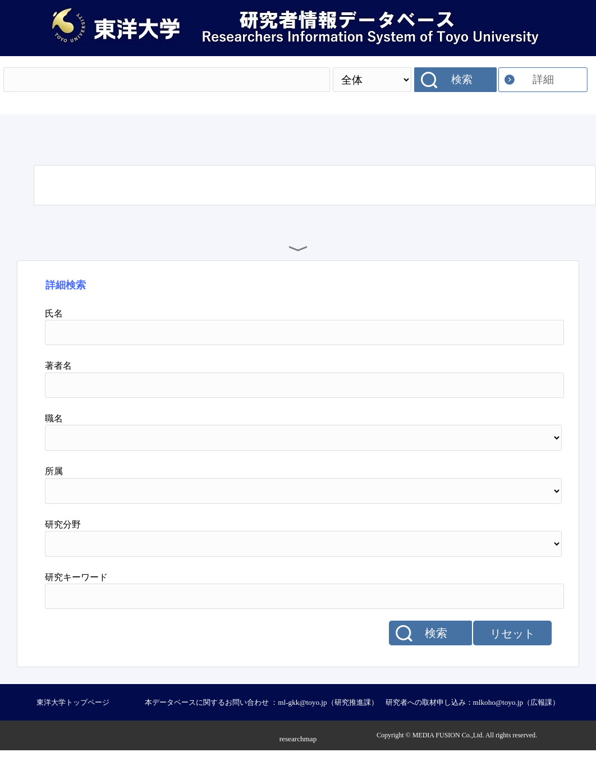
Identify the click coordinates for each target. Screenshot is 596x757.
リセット (512, 633)
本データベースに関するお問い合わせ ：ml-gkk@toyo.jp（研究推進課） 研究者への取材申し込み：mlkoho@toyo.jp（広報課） (352, 702)
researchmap (298, 739)
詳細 (543, 79)
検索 (462, 79)
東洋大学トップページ (72, 702)
